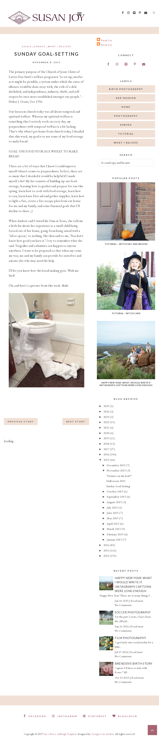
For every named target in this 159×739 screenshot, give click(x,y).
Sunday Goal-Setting (118, 486)
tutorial (126, 133)
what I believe (59, 46)
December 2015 (116, 465)
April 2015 (113, 523)
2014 (106, 545)
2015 (106, 460)
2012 (106, 555)
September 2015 (117, 496)
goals (27, 46)
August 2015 (115, 502)
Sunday (40, 46)
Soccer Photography (133, 612)
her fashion (126, 98)
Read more (137, 601)
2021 (106, 427)
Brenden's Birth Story (133, 663)
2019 (106, 438)
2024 (106, 411)
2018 (106, 443)
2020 (106, 433)
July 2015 (112, 507)
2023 (106, 417)
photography (126, 116)
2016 (106, 454)
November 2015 (117, 470)
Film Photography (130, 638)
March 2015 (114, 529)
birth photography (126, 89)
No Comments (123, 605)
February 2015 (115, 534)
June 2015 (113, 513)
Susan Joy (106, 40)
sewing (126, 124)
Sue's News (49, 734)
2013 (106, 550)
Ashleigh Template (67, 734)
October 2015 (115, 491)
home (126, 107)
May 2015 (113, 518)
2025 (106, 406)
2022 (106, 422)
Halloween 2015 (116, 481)
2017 (106, 449)
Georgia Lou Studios (102, 734)
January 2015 (115, 539)
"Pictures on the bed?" (119, 476)
